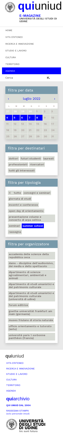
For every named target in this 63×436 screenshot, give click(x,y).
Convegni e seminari (37, 192)
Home (8, 30)
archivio (17, 398)
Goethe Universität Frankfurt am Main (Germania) (30, 313)
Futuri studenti (31, 158)
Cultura (10, 57)
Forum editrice (18, 305)
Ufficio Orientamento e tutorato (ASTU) (30, 328)
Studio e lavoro (16, 50)
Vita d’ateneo (14, 37)
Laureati (48, 158)
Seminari (14, 225)
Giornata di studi (20, 198)
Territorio (12, 64)
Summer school (33, 225)
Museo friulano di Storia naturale (31, 320)
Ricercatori (37, 164)
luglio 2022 (31, 99)
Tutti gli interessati (22, 170)
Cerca (9, 77)
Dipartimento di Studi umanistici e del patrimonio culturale (31, 285)
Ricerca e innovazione (19, 43)
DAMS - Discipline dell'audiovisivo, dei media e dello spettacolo (31, 265)
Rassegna (15, 231)
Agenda (10, 70)
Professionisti (18, 164)
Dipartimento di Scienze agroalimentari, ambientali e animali (27, 275)
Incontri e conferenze (23, 204)
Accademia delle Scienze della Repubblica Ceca (29, 256)
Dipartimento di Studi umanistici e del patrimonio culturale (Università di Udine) (31, 296)
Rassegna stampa (18, 412)
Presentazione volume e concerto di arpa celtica (25, 218)
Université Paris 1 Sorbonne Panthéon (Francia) (27, 337)
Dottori (13, 158)
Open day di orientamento (26, 211)
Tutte (15, 192)
